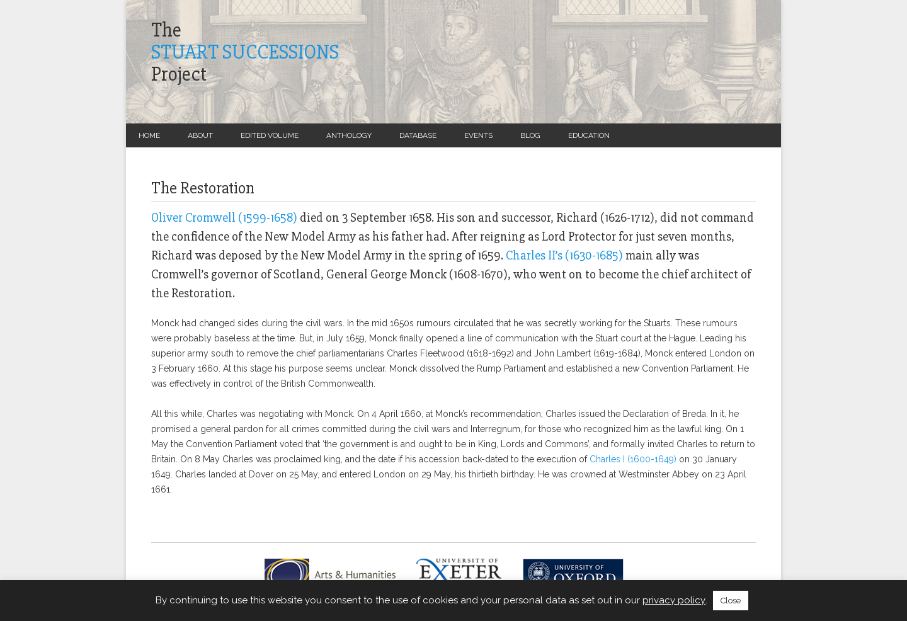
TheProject (245, 52)
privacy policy (673, 600)
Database (417, 135)
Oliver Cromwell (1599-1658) (224, 217)
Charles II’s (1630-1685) (564, 255)
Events (478, 135)
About (200, 135)
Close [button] (731, 600)
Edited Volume (270, 135)
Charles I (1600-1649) (634, 459)
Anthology (349, 135)
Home (149, 135)
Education (589, 135)
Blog (530, 135)
